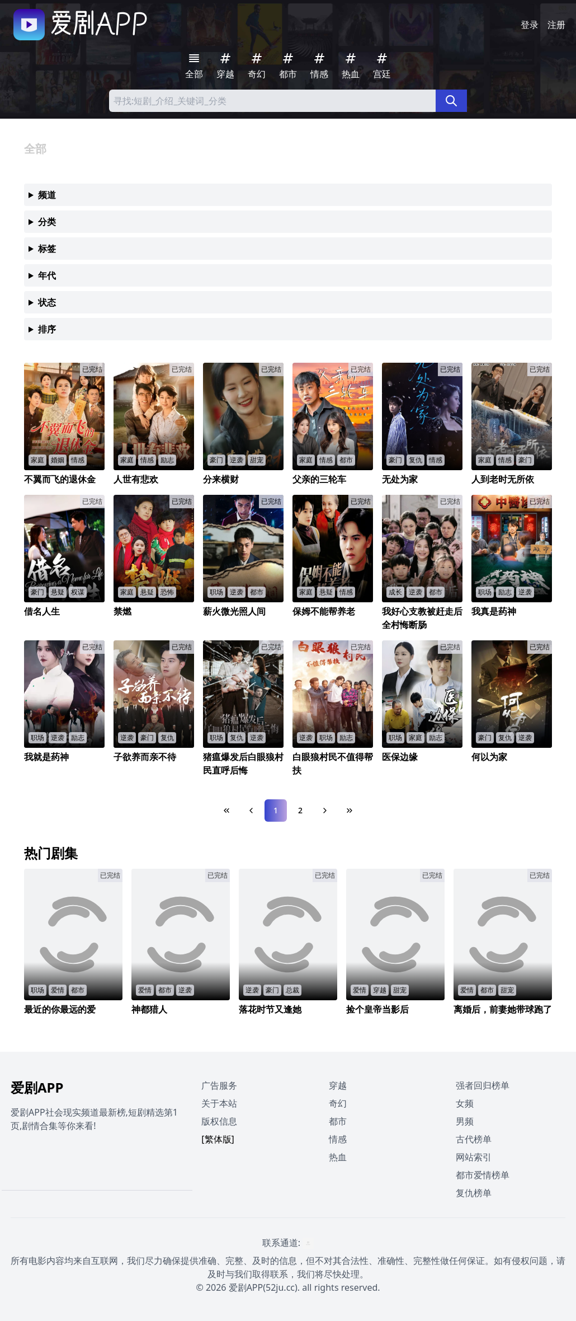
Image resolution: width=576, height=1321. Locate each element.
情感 (338, 1139)
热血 (338, 1157)
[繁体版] (217, 1139)
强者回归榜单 (482, 1085)
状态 (47, 302)
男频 (465, 1121)
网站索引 (474, 1157)
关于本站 (219, 1103)
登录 (530, 24)
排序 (47, 329)
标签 (47, 248)
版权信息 (219, 1121)
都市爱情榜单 (482, 1175)
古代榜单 (474, 1139)
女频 (465, 1103)
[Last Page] (349, 810)
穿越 (338, 1085)
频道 (47, 195)
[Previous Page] (251, 810)
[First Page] (226, 810)
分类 (47, 222)
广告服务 (219, 1085)
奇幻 (338, 1103)
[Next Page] (325, 810)
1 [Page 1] (275, 810)
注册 (556, 24)
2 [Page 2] (300, 810)
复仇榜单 (474, 1193)
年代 (47, 275)
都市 (338, 1121)
